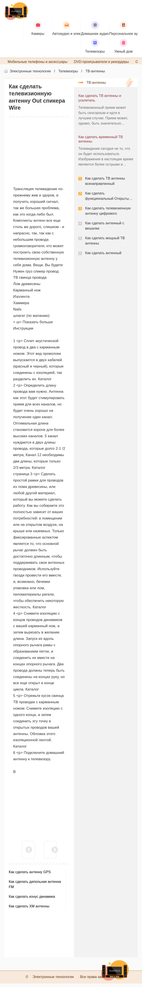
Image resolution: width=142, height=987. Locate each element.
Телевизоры (68, 75)
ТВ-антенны (95, 75)
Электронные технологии (30, 75)
